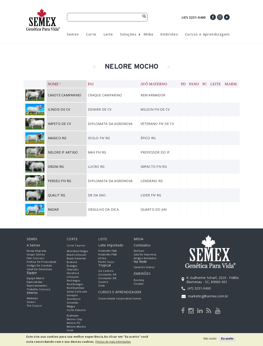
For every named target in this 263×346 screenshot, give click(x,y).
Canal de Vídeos (144, 267)
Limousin (73, 276)
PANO (194, 84)
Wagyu (71, 306)
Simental (72, 302)
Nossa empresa (36, 250)
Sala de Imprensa (145, 254)
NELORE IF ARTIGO (63, 152)
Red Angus (73, 280)
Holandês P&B (107, 254)
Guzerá (103, 282)
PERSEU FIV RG (59, 181)
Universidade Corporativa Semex (119, 298)
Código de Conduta (39, 265)
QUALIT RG (56, 195)
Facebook (213, 17)
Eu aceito (227, 338)
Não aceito (210, 338)
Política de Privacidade (42, 261)
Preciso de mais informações (113, 341)
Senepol (72, 295)
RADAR (53, 209)
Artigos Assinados (145, 258)
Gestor (31, 302)
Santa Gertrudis (77, 291)
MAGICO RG (57, 138)
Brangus (72, 265)
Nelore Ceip (74, 319)
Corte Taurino (76, 245)
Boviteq (139, 280)
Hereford (73, 273)
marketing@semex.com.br (208, 296)
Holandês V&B (107, 250)
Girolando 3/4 (107, 274)
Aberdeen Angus (77, 251)
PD (183, 84)
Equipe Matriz (35, 278)
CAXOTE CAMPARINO (64, 95)
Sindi (70, 330)
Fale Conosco (35, 258)
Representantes (37, 285)
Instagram (220, 17)
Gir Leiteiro (105, 270)
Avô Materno (153, 84)
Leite (215, 84)
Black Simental (76, 258)
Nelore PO (73, 323)
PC (204, 84)
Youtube (227, 17)
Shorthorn (74, 299)
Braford (72, 262)
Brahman (73, 315)
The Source (34, 305)
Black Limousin (76, 254)
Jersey (102, 258)
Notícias (139, 250)
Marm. (231, 84)
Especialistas (35, 282)
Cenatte (139, 283)
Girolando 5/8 (107, 278)
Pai (91, 84)
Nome (55, 84)
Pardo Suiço (106, 261)
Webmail (32, 298)
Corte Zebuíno (76, 310)
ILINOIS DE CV (59, 109)
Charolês (72, 269)
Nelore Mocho (76, 326)
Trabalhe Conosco (39, 289)
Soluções (128, 34)
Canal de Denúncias (39, 269)
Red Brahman (75, 288)
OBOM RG (56, 166)
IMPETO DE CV (59, 123)
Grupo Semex (36, 254)
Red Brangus (75, 284)
